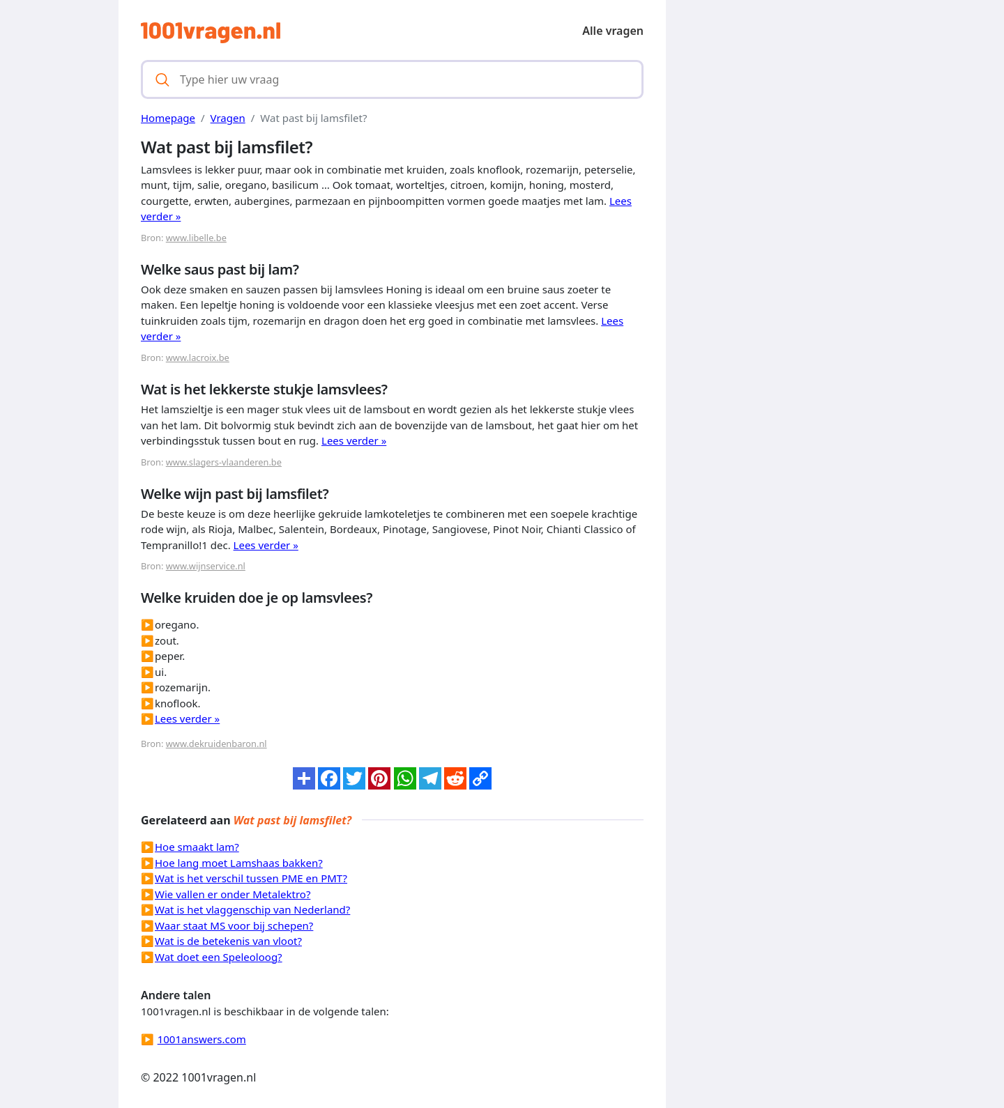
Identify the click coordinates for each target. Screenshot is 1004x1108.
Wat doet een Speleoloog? (218, 957)
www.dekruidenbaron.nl (216, 743)
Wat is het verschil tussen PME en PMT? (251, 878)
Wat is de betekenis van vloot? (228, 941)
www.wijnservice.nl (205, 566)
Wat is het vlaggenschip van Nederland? (252, 909)
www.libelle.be (196, 237)
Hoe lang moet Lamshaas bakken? (239, 863)
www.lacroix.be (197, 357)
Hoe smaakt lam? (197, 847)
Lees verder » (353, 440)
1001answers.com (202, 1039)
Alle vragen (613, 30)
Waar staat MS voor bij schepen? (234, 925)
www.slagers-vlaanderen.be (224, 462)
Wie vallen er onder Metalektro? (232, 894)
